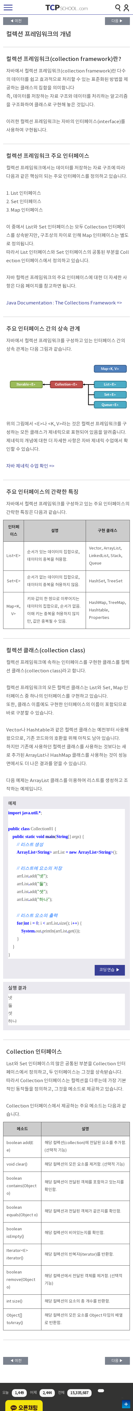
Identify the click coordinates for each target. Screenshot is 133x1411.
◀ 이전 (15, 21)
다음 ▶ (117, 21)
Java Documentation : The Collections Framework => (64, 303)
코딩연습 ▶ (109, 970)
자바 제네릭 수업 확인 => (30, 466)
